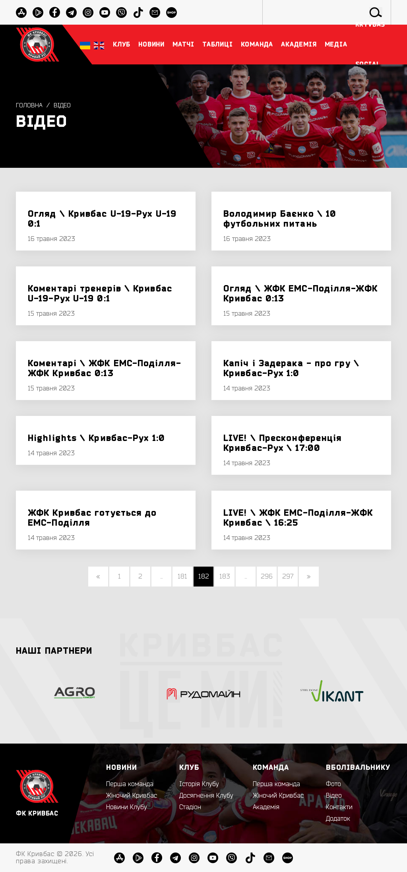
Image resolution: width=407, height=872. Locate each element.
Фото (333, 784)
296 (267, 577)
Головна (29, 105)
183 (224, 577)
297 (287, 577)
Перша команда (129, 784)
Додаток (338, 819)
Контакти (339, 807)
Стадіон (190, 807)
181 (182, 577)
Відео (63, 105)
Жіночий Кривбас (131, 796)
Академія (266, 807)
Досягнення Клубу (206, 796)
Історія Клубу (199, 784)
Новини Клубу (126, 807)
